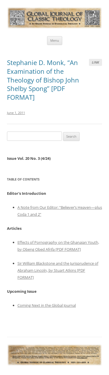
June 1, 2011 (16, 113)
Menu (54, 40)
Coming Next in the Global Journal (46, 305)
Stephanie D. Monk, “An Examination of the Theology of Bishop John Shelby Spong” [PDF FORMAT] (43, 79)
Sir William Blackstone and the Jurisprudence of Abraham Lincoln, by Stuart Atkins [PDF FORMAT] (57, 270)
